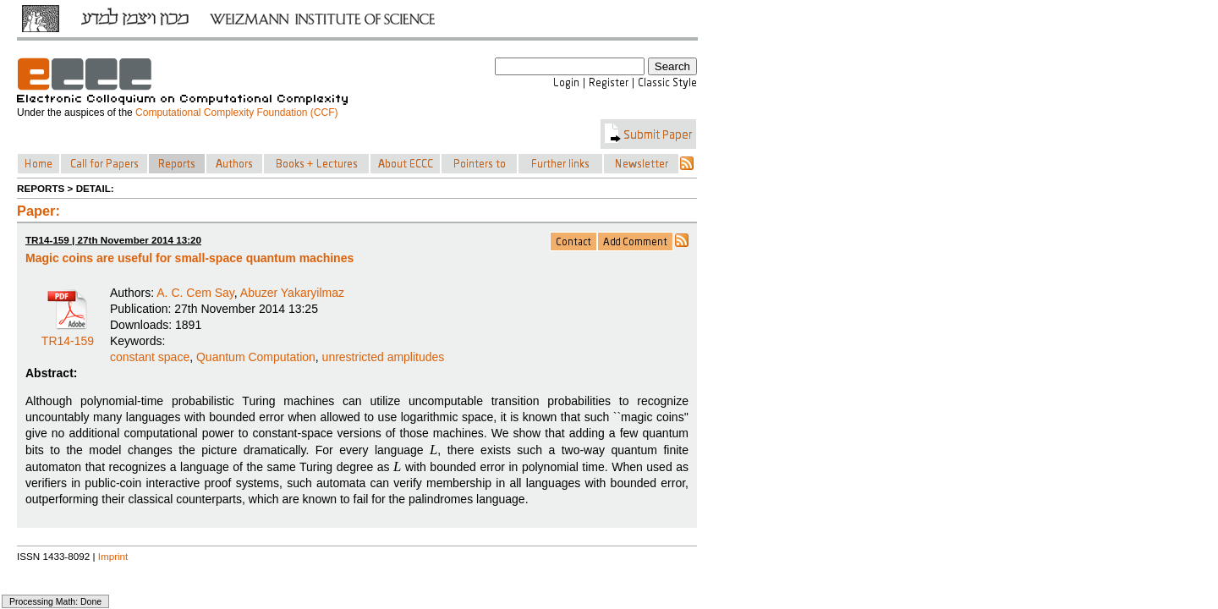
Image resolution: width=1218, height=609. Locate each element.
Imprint (113, 556)
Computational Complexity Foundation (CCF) (236, 112)
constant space (149, 357)
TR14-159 (67, 335)
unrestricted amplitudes (383, 357)
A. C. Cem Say (195, 292)
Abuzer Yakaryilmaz (292, 292)
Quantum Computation (255, 357)
